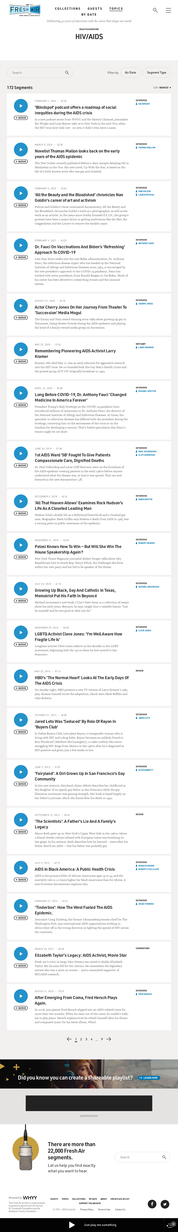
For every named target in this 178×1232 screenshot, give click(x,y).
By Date (89, 14)
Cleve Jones (144, 630)
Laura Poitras (146, 194)
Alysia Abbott (145, 769)
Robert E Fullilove (148, 869)
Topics (116, 8)
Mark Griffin (145, 499)
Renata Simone (146, 865)
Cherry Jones (145, 303)
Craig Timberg (146, 903)
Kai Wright (144, 103)
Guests (95, 8)
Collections (68, 8)
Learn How (150, 1077)
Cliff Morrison (146, 454)
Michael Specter (147, 391)
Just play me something (92, 1225)
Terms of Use (104, 1209)
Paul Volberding (147, 451)
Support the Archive (90, 1203)
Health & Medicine (89, 29)
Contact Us (120, 1209)
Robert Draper (146, 543)
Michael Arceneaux (148, 586)
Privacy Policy (86, 1209)
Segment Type (156, 72)
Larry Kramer (146, 347)
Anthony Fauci (146, 243)
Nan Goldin (144, 191)
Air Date (130, 72)
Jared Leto (144, 717)
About (103, 1198)
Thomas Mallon (146, 147)
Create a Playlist (120, 1198)
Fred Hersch (145, 994)
